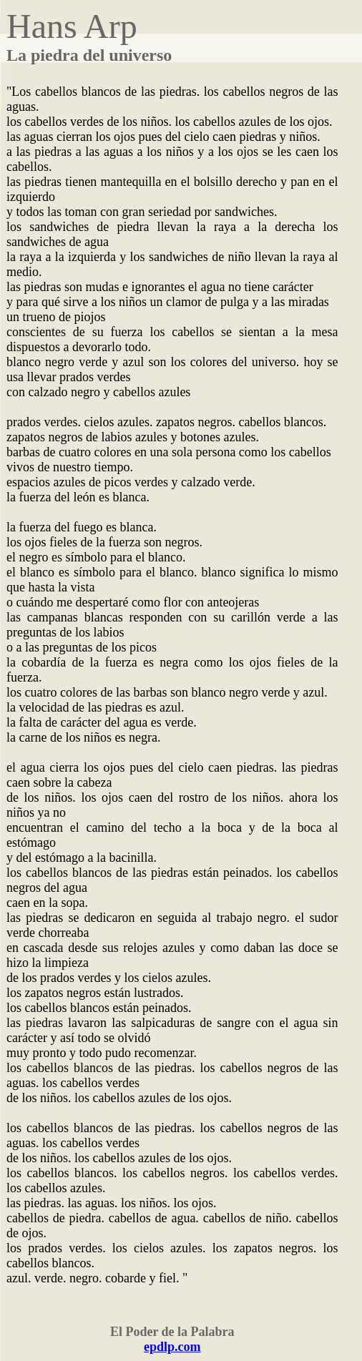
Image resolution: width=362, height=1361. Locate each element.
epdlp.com (172, 1347)
